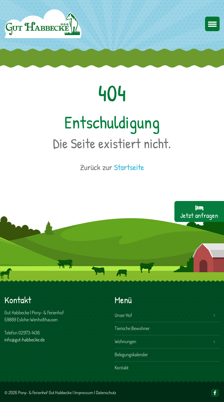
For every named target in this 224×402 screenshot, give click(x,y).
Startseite (129, 167)
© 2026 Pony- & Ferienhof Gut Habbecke (38, 392)
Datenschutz (106, 392)
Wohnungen (125, 341)
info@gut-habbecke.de (24, 340)
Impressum (83, 392)
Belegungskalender (131, 354)
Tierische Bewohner (132, 328)
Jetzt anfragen (199, 215)
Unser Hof (123, 315)
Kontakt (122, 368)
